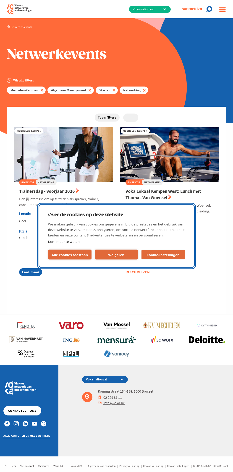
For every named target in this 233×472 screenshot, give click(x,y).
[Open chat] (210, 9)
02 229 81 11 (110, 397)
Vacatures (43, 466)
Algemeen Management (68, 90)
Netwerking (132, 90)
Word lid (58, 466)
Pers (13, 466)
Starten (104, 90)
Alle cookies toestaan (70, 254)
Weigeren (116, 254)
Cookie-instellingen (163, 254)
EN (5, 466)
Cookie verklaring (153, 466)
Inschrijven (138, 272)
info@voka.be (111, 403)
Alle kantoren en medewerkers (26, 435)
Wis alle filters (23, 80)
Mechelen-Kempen (24, 90)
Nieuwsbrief (27, 466)
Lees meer (32, 273)
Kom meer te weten (64, 241)
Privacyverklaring (129, 466)
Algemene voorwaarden (102, 466)
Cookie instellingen (178, 466)
